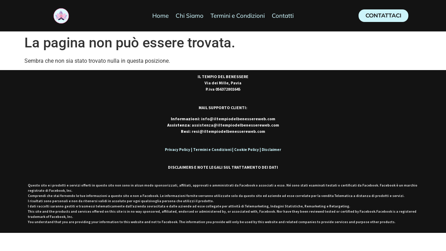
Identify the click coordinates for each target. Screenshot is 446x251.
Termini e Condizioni (237, 15)
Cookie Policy (246, 149)
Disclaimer (271, 149)
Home (160, 15)
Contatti (283, 15)
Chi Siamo (189, 15)
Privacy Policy (177, 149)
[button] (383, 15)
